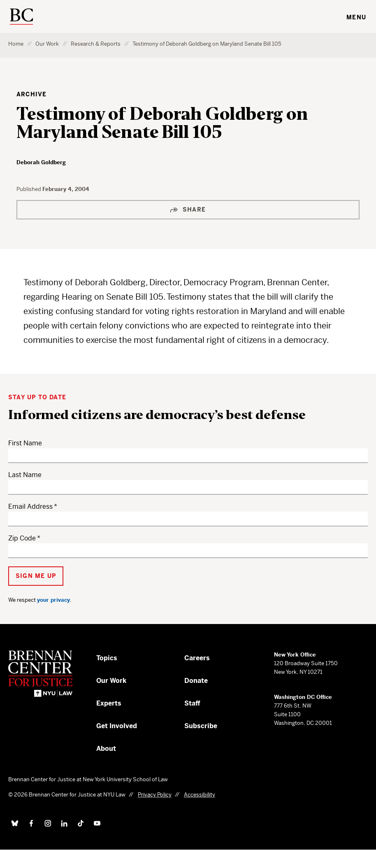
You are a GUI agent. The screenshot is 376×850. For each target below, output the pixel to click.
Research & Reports (96, 43)
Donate (196, 680)
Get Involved (116, 726)
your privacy (53, 599)
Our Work (47, 43)
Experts (108, 703)
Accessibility (199, 794)
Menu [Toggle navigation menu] (356, 17)
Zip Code (22, 538)
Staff (192, 703)
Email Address (30, 506)
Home (15, 43)
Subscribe (200, 726)
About (106, 748)
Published (29, 189)
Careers (197, 658)
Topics (106, 658)
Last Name (25, 474)
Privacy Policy (155, 794)
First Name (25, 443)
